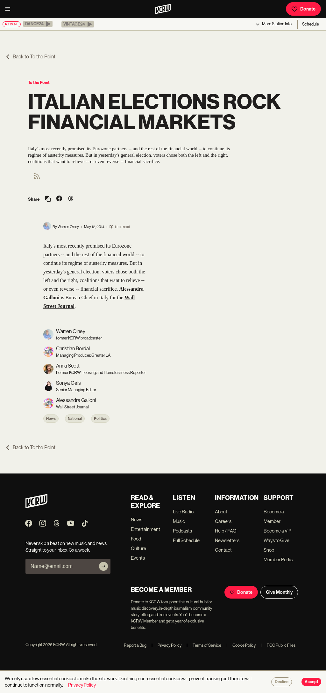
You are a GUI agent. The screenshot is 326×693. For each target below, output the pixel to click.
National (75, 418)
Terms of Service (204, 645)
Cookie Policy (241, 645)
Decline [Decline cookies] (281, 681)
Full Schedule (186, 540)
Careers (223, 521)
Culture (138, 548)
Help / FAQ (226, 530)
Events (138, 558)
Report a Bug (135, 645)
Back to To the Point (30, 57)
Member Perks (278, 559)
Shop (269, 550)
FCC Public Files (278, 645)
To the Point (39, 82)
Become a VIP (277, 530)
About (221, 511)
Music (179, 521)
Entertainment (145, 529)
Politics (100, 418)
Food (136, 538)
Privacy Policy (166, 645)
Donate (303, 9)
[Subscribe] (103, 566)
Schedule (310, 24)
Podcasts (182, 530)
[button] (38, 24)
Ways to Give (276, 540)
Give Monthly (279, 592)
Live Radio (183, 511)
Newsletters (227, 540)
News (51, 418)
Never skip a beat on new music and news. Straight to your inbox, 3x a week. (66, 546)
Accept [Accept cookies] (311, 681)
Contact (223, 550)
